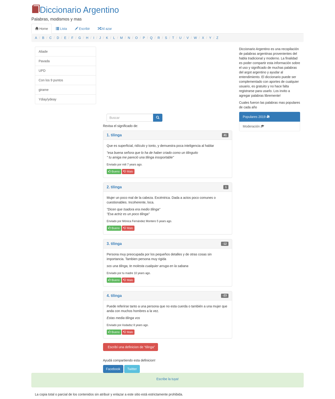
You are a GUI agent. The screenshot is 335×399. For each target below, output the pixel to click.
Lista (61, 29)
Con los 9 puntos (51, 80)
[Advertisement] (167, 79)
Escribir (82, 29)
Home (41, 29)
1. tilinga (114, 135)
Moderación (253, 126)
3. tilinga (114, 244)
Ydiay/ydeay (47, 99)
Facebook (113, 369)
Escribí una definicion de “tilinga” (130, 347)
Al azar (105, 29)
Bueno (114, 171)
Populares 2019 (256, 117)
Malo (128, 171)
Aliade (43, 51)
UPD (42, 70)
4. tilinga (114, 296)
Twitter (132, 369)
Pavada (44, 61)
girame (44, 90)
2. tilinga (114, 187)
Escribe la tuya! (167, 379)
